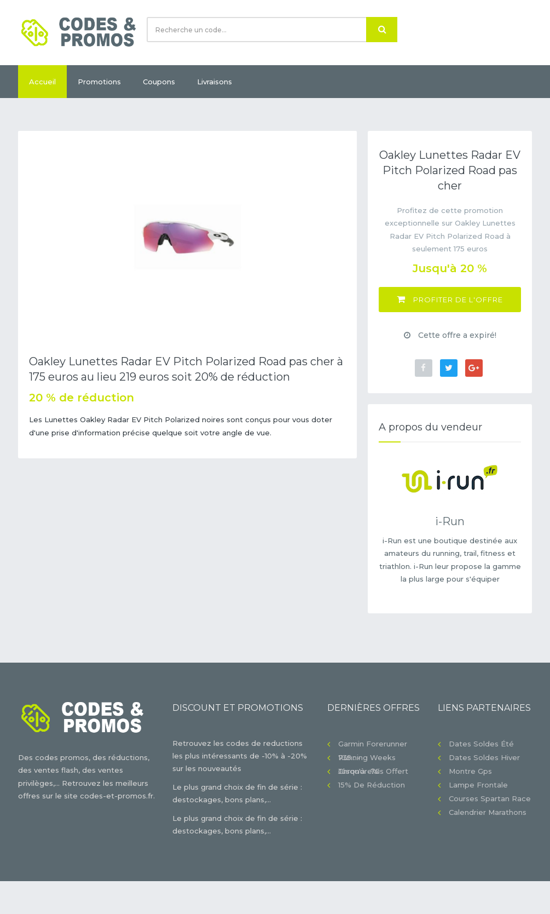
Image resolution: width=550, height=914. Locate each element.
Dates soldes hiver (484, 757)
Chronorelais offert (373, 771)
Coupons (159, 81)
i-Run (450, 521)
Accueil (42, 81)
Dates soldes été (481, 743)
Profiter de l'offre (450, 299)
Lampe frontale (478, 784)
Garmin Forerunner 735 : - (372, 745)
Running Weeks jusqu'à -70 (367, 758)
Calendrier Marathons (487, 812)
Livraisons (214, 81)
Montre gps (470, 771)
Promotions (99, 81)
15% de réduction (371, 784)
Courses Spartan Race (490, 798)
